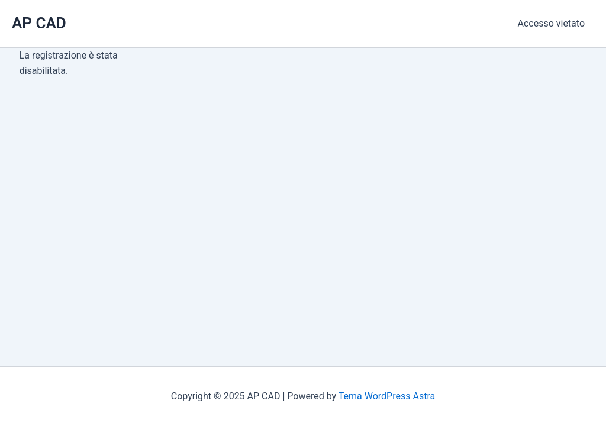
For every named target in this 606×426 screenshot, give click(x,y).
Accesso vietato (551, 23)
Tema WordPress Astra (387, 396)
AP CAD (39, 23)
